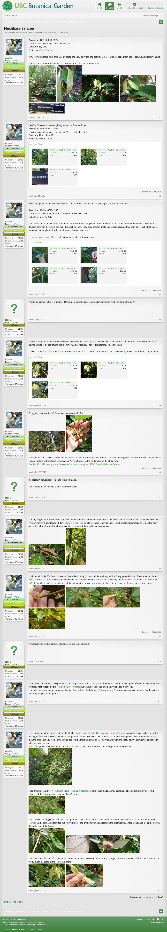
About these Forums (155, 8)
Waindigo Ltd (42, 930)
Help (148, 920)
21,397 (20, 329)
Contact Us (139, 920)
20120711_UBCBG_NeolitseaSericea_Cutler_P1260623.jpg (73, 150)
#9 (160, 637)
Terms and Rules (157, 923)
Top (158, 920)
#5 (160, 406)
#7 (160, 512)
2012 (75, 351)
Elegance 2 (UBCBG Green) (14, 920)
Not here (20, 334)
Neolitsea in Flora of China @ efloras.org (71, 792)
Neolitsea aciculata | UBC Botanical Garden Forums (100, 734)
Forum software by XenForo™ (26, 923)
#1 (160, 118)
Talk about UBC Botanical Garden (28, 32)
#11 (159, 727)
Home (153, 920)
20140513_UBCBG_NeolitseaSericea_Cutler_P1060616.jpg (73, 383)
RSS (162, 920)
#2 (160, 196)
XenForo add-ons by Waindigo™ (17, 930)
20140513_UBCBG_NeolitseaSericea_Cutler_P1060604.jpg (73, 363)
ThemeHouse (41, 926)
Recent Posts (11, 15)
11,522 (20, 75)
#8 (160, 569)
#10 (159, 677)
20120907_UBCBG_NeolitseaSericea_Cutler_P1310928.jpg (122, 248)
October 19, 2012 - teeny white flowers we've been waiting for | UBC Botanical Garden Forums (74, 464)
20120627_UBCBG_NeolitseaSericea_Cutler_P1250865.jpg (122, 150)
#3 (160, 294)
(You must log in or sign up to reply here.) (146, 898)
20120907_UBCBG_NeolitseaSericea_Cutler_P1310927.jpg (122, 268)
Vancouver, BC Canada (14, 83)
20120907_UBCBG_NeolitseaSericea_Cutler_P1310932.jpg (73, 268)
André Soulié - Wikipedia (70, 687)
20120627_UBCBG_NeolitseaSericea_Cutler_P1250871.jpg (73, 170)
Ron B (8, 320)
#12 (159, 892)
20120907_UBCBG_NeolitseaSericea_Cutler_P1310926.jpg (73, 248)
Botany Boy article (53, 237)
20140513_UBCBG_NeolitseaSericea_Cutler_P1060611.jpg (122, 363)
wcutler (54, 32)
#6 (160, 472)
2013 (84, 351)
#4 (160, 334)
